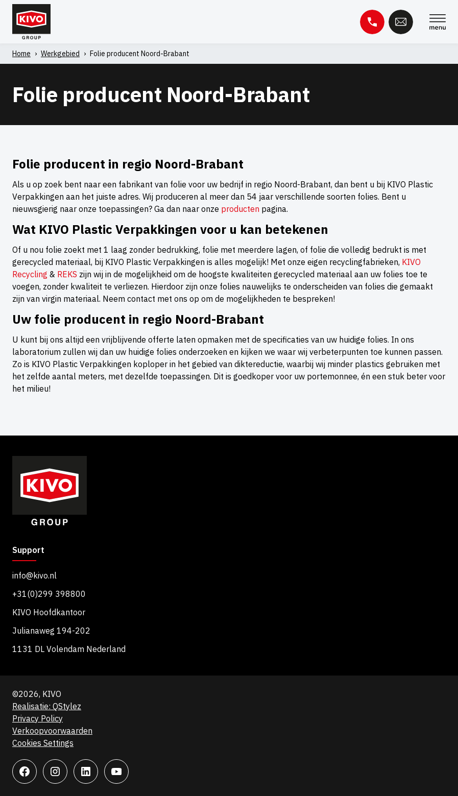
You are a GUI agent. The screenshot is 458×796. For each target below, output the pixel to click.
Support (28, 550)
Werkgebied (60, 53)
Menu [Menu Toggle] (437, 22)
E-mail (401, 22)
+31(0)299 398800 (49, 594)
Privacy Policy (37, 718)
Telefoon (372, 22)
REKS (67, 274)
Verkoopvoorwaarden (52, 731)
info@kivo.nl (34, 575)
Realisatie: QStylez (46, 706)
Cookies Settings (43, 743)
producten (240, 209)
